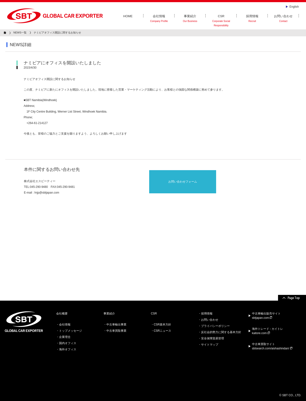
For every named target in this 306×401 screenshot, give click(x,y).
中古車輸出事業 (116, 324)
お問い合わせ (283, 18)
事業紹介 (190, 18)
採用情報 (252, 18)
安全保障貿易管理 (212, 338)
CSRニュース (162, 330)
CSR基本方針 (162, 324)
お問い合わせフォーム (182, 181)
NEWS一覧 (20, 32)
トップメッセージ (70, 330)
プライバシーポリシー (215, 326)
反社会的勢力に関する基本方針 (221, 332)
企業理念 (65, 337)
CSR (221, 21)
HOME (128, 16)
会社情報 (159, 18)
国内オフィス (67, 343)
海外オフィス (67, 349)
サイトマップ (209, 344)
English (294, 6)
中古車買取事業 (116, 330)
